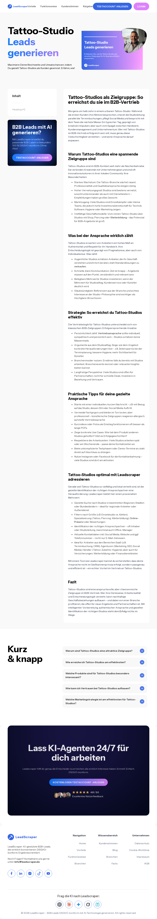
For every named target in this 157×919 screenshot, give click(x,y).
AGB (146, 863)
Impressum (143, 856)
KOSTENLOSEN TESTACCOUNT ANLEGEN (78, 780)
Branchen (80, 863)
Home (82, 843)
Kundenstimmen (69, 6)
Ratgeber (88, 6)
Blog (115, 850)
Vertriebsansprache (109, 333)
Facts (114, 863)
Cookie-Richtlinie (139, 850)
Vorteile (32, 6)
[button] (104, 659)
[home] (18, 6)
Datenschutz (142, 843)
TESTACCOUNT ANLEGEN (112, 6)
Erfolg (123, 611)
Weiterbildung (118, 217)
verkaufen (80, 266)
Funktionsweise (48, 6)
